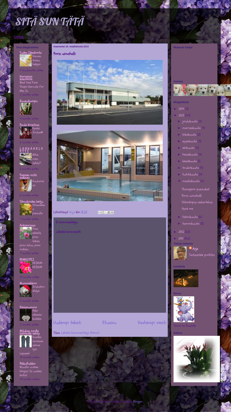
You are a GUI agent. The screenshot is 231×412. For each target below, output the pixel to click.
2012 (182, 232)
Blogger (138, 401)
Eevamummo (28, 307)
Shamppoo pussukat (195, 189)
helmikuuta (190, 217)
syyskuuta (190, 141)
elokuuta (189, 148)
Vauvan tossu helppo (36, 60)
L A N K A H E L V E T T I (31, 150)
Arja (195, 249)
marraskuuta (192, 128)
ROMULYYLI (27, 259)
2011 (181, 238)
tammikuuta (191, 223)
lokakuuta (189, 134)
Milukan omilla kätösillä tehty (30, 332)
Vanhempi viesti (152, 322)
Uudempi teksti (67, 322)
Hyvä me (187, 208)
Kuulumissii (38, 183)
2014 (182, 109)
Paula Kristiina (29, 125)
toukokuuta (191, 167)
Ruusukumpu (28, 101)
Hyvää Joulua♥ (37, 130)
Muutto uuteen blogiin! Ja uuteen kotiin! (31, 371)
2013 (182, 115)
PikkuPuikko (27, 363)
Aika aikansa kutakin (37, 314)
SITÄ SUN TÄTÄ (49, 21)
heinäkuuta (190, 154)
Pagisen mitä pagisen (28, 176)
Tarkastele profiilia (202, 255)
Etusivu (109, 322)
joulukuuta (190, 121)
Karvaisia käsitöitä (26, 77)
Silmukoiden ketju (31, 201)
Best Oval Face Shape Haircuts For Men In (32, 86)
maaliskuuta (191, 181)
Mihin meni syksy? (36, 159)
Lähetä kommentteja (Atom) (80, 332)
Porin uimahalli (192, 195)
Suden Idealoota (31, 52)
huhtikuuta (190, 174)
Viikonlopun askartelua (197, 202)
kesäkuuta (190, 161)
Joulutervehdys (38, 289)
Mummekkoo (28, 283)
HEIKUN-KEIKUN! (37, 265)
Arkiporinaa (27, 225)
